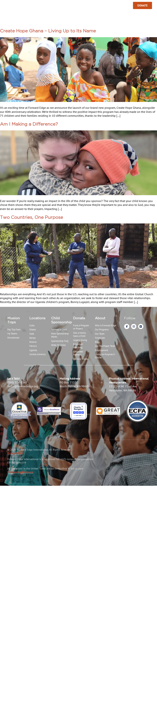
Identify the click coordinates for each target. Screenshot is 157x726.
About (100, 318)
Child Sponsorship (61, 320)
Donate (79, 318)
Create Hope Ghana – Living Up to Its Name (48, 30)
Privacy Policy (15, 453)
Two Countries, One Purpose (31, 217)
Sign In (121, 5)
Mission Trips (13, 320)
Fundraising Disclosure (20, 472)
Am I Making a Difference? (29, 124)
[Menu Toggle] (4, 5)
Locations (37, 318)
